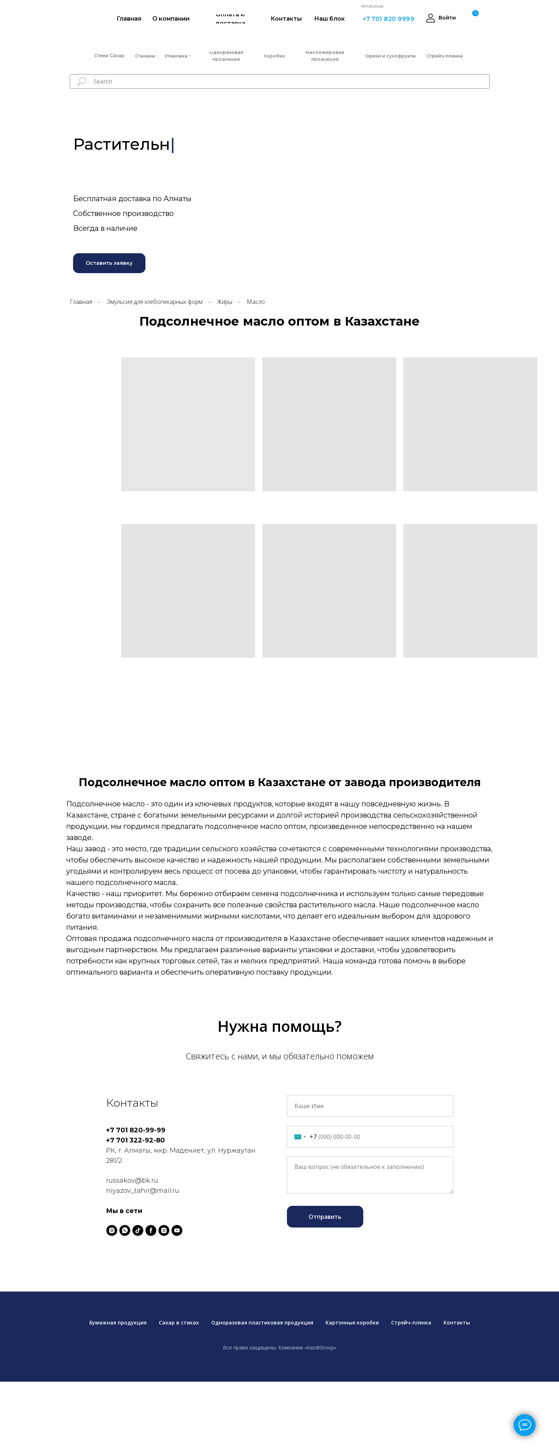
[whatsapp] (124, 1230)
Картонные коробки (352, 1322)
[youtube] (176, 1230)
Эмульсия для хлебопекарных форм (155, 301)
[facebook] (150, 1230)
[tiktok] (137, 1230)
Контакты (457, 1322)
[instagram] (111, 1230)
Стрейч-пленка (411, 1322)
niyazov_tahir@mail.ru (142, 1191)
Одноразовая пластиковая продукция (262, 1322)
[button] (109, 263)
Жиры (224, 301)
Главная (81, 301)
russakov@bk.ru (132, 1180)
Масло (256, 301)
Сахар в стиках (179, 1322)
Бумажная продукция (118, 1322)
